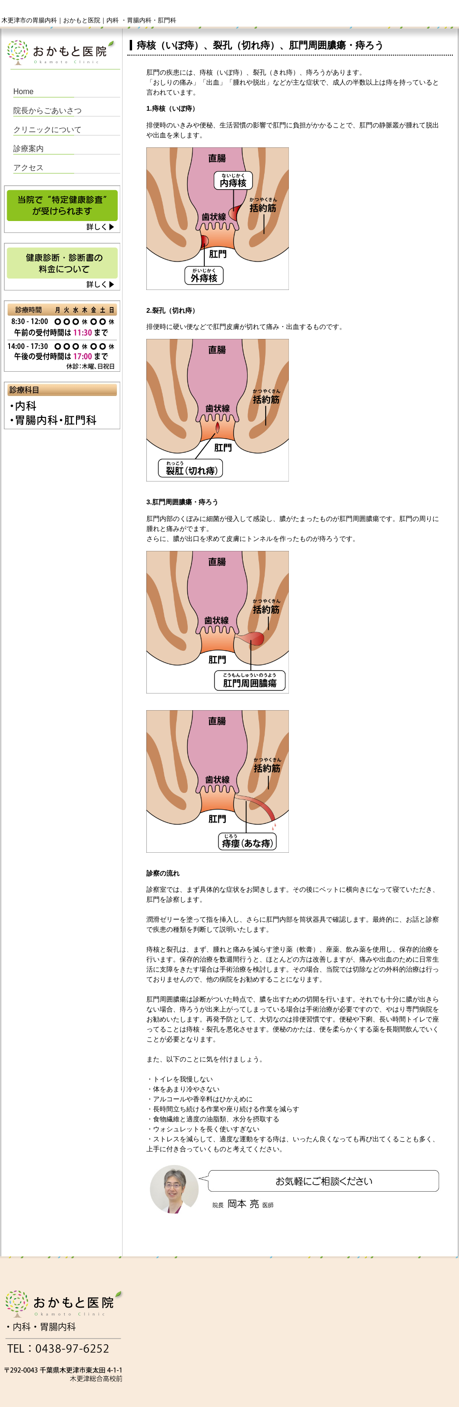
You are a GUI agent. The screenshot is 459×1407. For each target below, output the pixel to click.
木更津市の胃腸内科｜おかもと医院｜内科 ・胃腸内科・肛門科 (88, 20)
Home (23, 91)
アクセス (28, 168)
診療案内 (28, 149)
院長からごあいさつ (47, 110)
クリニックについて (47, 129)
